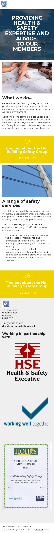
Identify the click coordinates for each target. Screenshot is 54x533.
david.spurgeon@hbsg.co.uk (19, 326)
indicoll (39, 530)
